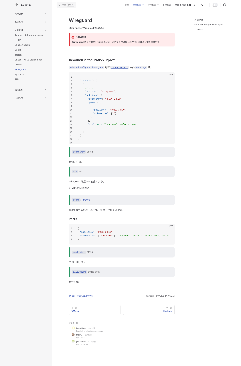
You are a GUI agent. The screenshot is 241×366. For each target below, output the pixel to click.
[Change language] (203, 5)
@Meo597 (80, 338)
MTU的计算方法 (80, 187)
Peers (200, 29)
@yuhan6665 (82, 344)
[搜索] (66, 5)
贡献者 (73, 323)
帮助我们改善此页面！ (81, 296)
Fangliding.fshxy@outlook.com (89, 331)
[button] (45, 13)
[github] (224, 5)
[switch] (215, 5)
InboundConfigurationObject (208, 24)
